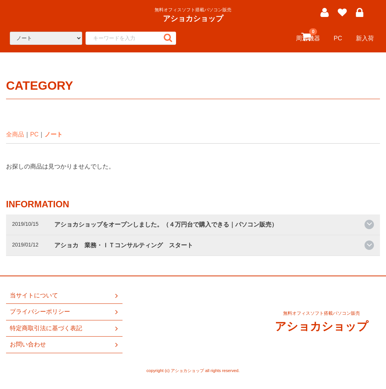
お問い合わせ (64, 344)
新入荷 (365, 38)
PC (338, 38)
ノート (53, 134)
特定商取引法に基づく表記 (64, 328)
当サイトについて (64, 295)
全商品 (15, 134)
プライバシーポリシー (64, 312)
